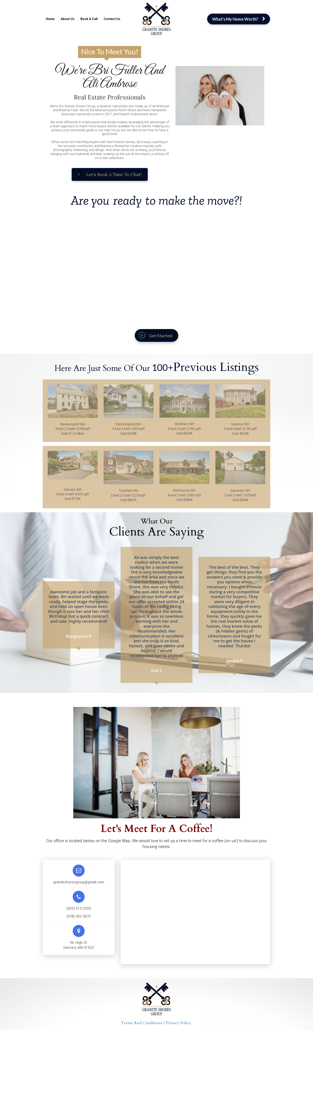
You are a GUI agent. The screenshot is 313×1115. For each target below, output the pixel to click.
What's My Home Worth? (238, 19)
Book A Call (89, 19)
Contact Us (112, 19)
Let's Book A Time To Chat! (109, 174)
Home (50, 19)
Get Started (155, 335)
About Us (67, 19)
